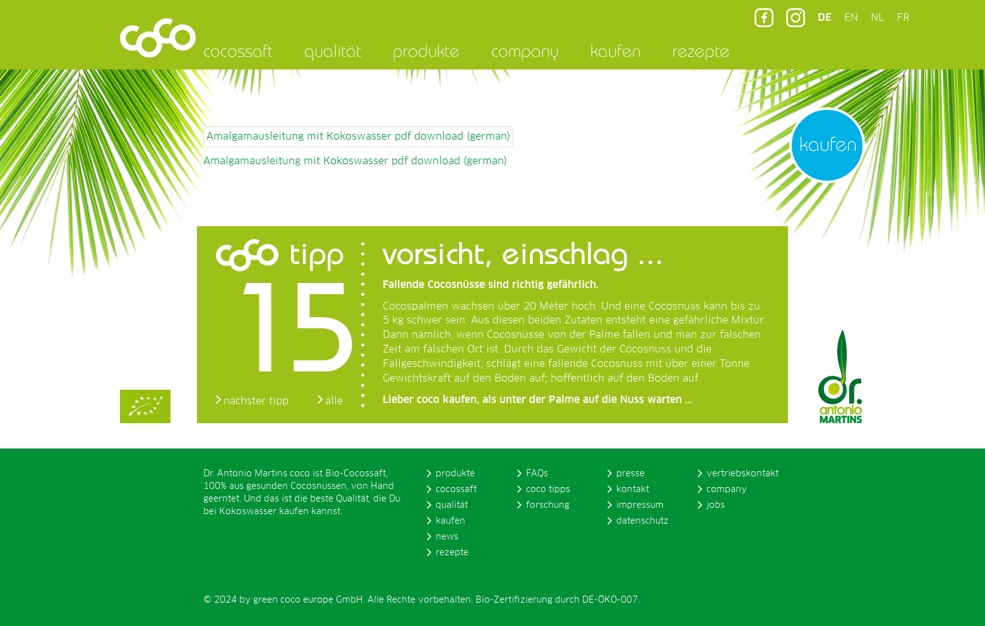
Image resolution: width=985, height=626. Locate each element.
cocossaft (238, 50)
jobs (716, 505)
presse (630, 473)
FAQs (537, 473)
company (525, 50)
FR (903, 18)
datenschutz (642, 521)
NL (877, 18)
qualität (332, 50)
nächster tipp (256, 401)
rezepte (701, 50)
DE (825, 18)
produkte (426, 50)
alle (334, 401)
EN (851, 18)
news (447, 537)
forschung (548, 505)
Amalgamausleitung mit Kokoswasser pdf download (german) (358, 136)
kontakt (632, 489)
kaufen (615, 50)
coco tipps (548, 489)
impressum (640, 505)
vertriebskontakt (743, 473)
